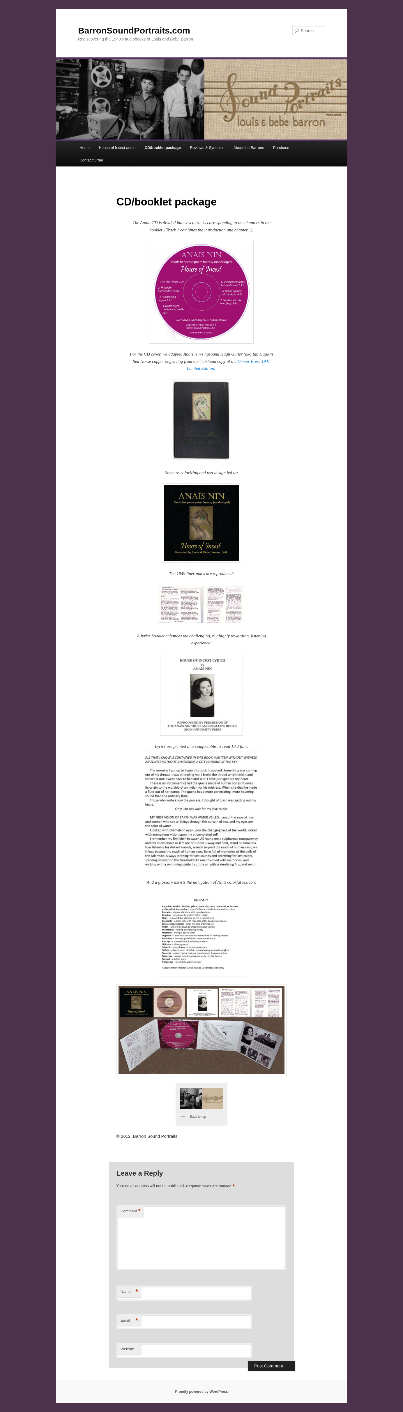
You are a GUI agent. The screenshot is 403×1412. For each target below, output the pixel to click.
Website (127, 1349)
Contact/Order (91, 160)
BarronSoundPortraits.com (134, 30)
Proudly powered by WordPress (201, 1392)
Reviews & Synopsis (207, 147)
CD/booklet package (163, 147)
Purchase (281, 147)
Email (129, 1320)
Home (84, 147)
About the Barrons (249, 147)
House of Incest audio (117, 147)
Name (129, 1292)
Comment (131, 1211)
